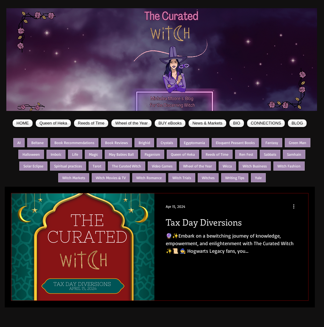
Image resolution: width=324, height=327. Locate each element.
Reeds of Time (217, 154)
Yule (258, 177)
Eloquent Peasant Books (235, 142)
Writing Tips (234, 177)
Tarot (97, 166)
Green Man (297, 142)
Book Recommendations (74, 142)
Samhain (294, 154)
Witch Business (255, 166)
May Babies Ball (121, 154)
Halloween (31, 154)
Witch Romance (149, 177)
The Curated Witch (126, 166)
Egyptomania (194, 142)
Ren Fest (246, 154)
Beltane (37, 142)
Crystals (167, 142)
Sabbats (270, 154)
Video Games (162, 166)
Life (75, 154)
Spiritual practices (68, 166)
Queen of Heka (183, 154)
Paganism (152, 154)
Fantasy (271, 142)
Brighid (144, 142)
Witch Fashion (289, 166)
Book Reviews (116, 142)
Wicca (227, 166)
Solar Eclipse (33, 166)
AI (19, 142)
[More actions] (296, 206)
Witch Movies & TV (111, 177)
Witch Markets (73, 177)
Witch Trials (181, 177)
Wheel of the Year (197, 166)
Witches (208, 177)
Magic (93, 154)
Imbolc (56, 154)
